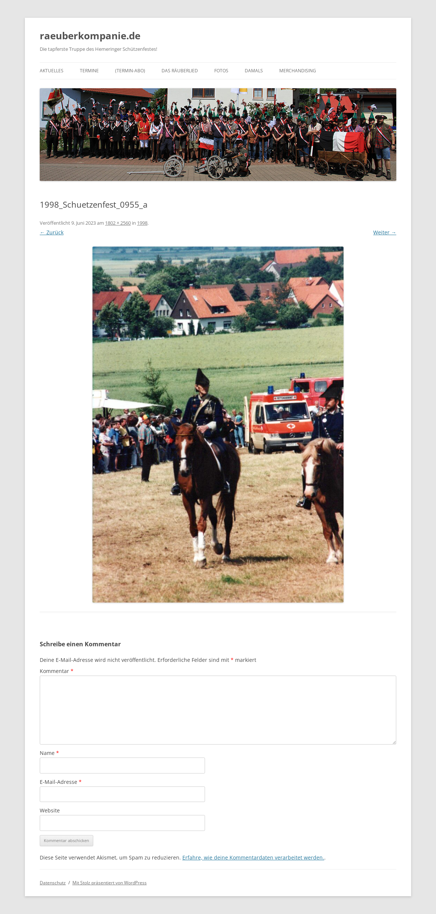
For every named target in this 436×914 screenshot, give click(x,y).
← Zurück (52, 232)
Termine (89, 70)
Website (50, 810)
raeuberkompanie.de (90, 35)
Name (49, 752)
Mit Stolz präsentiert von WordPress (109, 883)
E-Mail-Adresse (61, 781)
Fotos (221, 70)
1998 (142, 223)
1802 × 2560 (118, 223)
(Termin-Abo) (130, 70)
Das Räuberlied (180, 70)
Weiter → (384, 232)
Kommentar (57, 670)
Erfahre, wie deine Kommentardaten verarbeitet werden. (253, 857)
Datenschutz (53, 883)
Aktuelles (52, 70)
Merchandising (297, 70)
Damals (254, 70)
